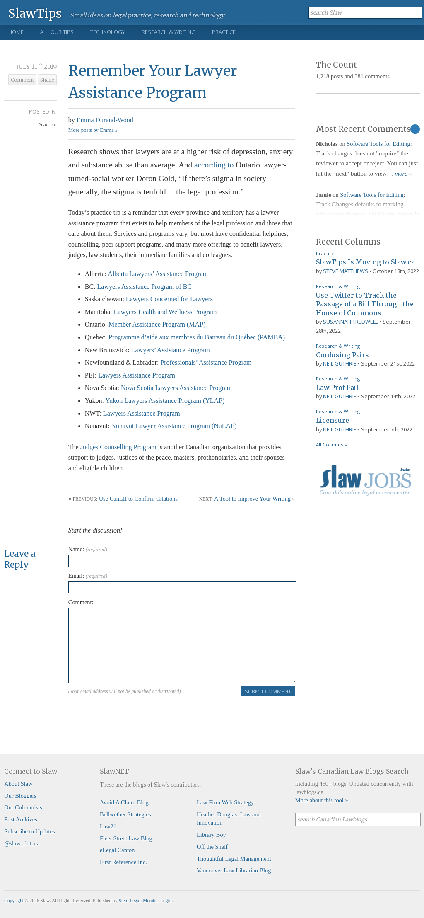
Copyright (14, 900)
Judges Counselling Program (118, 447)
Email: (87, 575)
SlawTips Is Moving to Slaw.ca (365, 262)
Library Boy (211, 834)
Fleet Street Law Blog (126, 838)
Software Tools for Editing (378, 143)
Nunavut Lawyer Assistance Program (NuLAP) (173, 425)
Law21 (108, 826)
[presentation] (131, 713)
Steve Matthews (345, 271)
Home (16, 32)
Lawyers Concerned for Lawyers (169, 299)
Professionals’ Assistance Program (205, 362)
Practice (224, 32)
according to (214, 164)
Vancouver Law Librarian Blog (234, 870)
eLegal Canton (117, 850)
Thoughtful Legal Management (234, 858)
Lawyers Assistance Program (136, 375)
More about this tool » (321, 800)
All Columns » (331, 444)
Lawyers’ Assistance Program (170, 350)
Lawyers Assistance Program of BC (144, 286)
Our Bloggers (20, 795)
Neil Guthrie (340, 363)
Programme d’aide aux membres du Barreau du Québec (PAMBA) (196, 337)
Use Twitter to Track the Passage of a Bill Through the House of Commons (365, 304)
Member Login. (158, 900)
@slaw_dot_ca (21, 843)
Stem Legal (130, 900)
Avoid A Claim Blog (124, 802)
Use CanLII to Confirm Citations (138, 498)
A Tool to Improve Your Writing (252, 498)
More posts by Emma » (93, 130)
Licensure (332, 420)
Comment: (81, 602)
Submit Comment (268, 691)
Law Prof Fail (337, 387)
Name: (87, 549)
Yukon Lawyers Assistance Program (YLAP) (164, 400)
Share (47, 80)
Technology (107, 32)
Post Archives (20, 819)
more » (403, 173)
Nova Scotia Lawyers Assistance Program (176, 387)
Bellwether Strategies (125, 814)
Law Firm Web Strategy (225, 802)
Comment (22, 80)
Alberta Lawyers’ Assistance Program (158, 273)
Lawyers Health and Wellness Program (165, 311)
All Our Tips (57, 32)
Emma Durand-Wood (105, 120)
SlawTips (35, 13)
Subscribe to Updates (29, 831)
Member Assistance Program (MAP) (156, 324)
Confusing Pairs (342, 355)
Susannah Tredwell (350, 321)
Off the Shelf (212, 846)
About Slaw (18, 783)
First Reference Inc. (123, 862)
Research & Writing (168, 32)
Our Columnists (23, 807)
